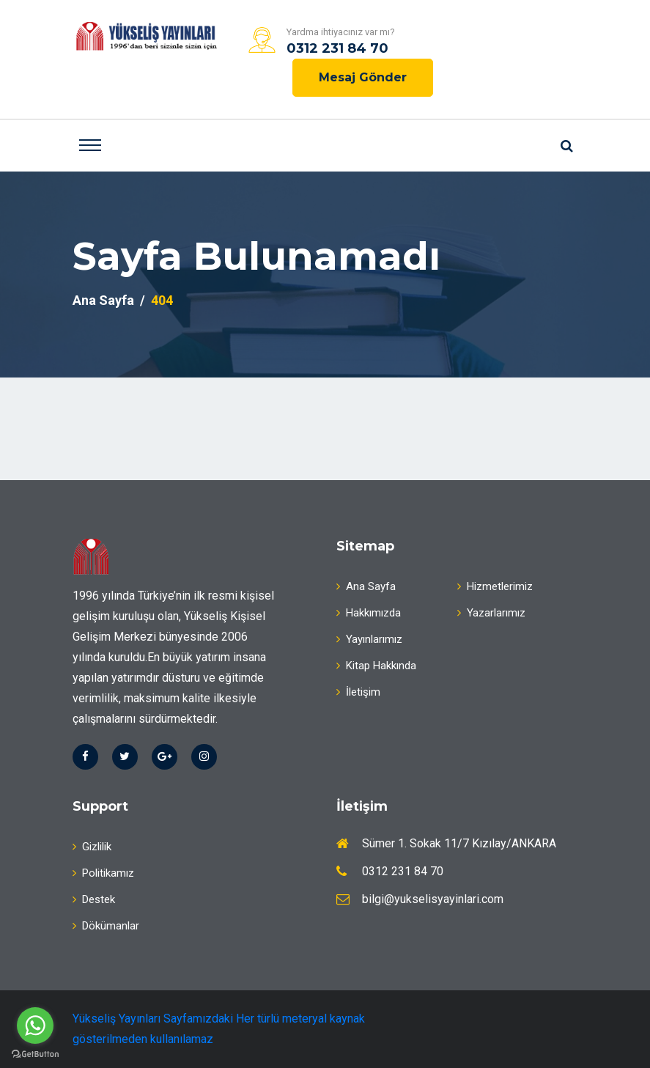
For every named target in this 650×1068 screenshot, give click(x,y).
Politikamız (103, 873)
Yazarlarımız (491, 612)
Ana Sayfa (103, 300)
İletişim (358, 692)
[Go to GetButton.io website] (35, 1053)
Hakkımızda (368, 612)
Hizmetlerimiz (495, 586)
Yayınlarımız (369, 639)
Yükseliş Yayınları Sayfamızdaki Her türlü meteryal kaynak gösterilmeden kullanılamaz (219, 1029)
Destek (94, 899)
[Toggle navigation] (90, 145)
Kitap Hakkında (376, 665)
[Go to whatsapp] (35, 1025)
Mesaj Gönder (363, 77)
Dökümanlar (106, 925)
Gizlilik (92, 846)
